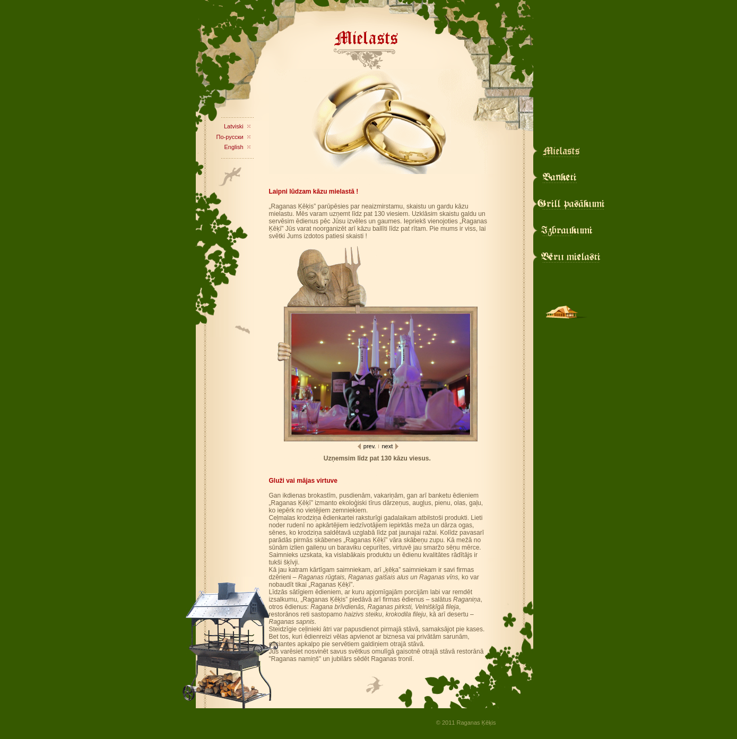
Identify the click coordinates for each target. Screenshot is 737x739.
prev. (369, 446)
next (387, 446)
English (234, 147)
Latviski (234, 126)
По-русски (230, 137)
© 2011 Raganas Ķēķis (466, 722)
